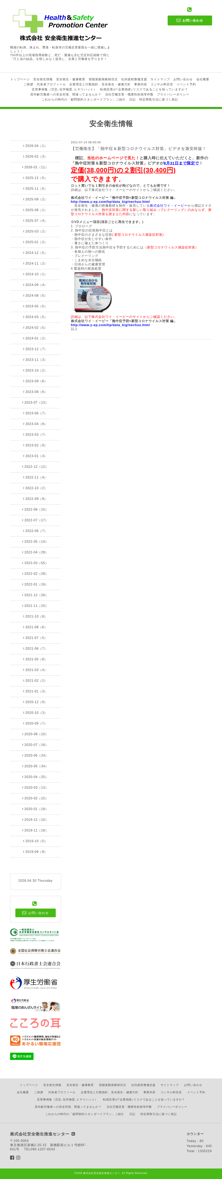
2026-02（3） (35, 156)
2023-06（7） (35, 413)
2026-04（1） (35, 146)
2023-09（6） (35, 381)
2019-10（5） (35, 841)
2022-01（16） (35, 584)
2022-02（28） (35, 573)
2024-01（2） (35, 338)
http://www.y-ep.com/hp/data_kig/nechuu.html (110, 201)
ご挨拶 (28, 84)
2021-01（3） (35, 691)
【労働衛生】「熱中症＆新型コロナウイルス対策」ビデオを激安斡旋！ (138, 148)
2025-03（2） (35, 231)
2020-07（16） (35, 745)
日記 (132, 99)
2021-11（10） (35, 605)
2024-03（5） (35, 317)
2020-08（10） (35, 734)
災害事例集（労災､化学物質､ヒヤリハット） (64, 89)
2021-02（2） (35, 680)
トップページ (20, 79)
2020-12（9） (35, 702)
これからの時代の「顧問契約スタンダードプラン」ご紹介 (84, 99)
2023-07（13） (35, 402)
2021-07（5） (35, 638)
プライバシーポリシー (173, 94)
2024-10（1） (35, 274)
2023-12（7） (35, 349)
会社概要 (202, 79)
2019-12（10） (35, 819)
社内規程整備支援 (134, 79)
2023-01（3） (35, 456)
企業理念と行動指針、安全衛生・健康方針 (100, 84)
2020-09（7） (35, 723)
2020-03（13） (35, 787)
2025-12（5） (35, 178)
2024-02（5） (35, 327)
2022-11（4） (35, 477)
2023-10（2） (35, 370)
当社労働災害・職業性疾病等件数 (129, 94)
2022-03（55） (35, 563)
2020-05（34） (35, 766)
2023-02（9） (35, 445)
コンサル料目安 (161, 84)
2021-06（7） (35, 648)
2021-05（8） (35, 659)
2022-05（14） (35, 541)
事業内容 (140, 84)
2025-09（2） (35, 199)
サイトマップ (160, 79)
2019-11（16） (35, 830)
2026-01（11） (35, 167)
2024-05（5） (35, 306)
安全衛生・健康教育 (70, 79)
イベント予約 (186, 84)
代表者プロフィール (51, 84)
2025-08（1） (35, 210)
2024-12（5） (35, 252)
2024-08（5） (35, 295)
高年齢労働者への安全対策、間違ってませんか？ (65, 94)
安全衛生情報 (43, 79)
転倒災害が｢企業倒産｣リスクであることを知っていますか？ (144, 89)
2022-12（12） (35, 466)
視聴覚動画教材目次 (103, 79)
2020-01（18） (35, 809)
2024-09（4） (35, 285)
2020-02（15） (35, 798)
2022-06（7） (35, 531)
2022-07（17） (35, 520)
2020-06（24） (35, 755)
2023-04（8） (35, 424)
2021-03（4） (35, 670)
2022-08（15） (35, 509)
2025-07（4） (35, 220)
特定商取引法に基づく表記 (158, 99)
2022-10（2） (35, 488)
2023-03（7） (35, 434)
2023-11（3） (35, 359)
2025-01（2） (35, 242)
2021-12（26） (35, 595)
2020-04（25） (35, 777)
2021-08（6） (35, 627)
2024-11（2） (35, 263)
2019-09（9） (35, 851)
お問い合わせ (183, 79)
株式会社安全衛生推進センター (101, 1173)
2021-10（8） (35, 616)
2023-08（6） (35, 392)
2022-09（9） (35, 498)
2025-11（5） (35, 188)
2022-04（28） (35, 552)
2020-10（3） (35, 712)
